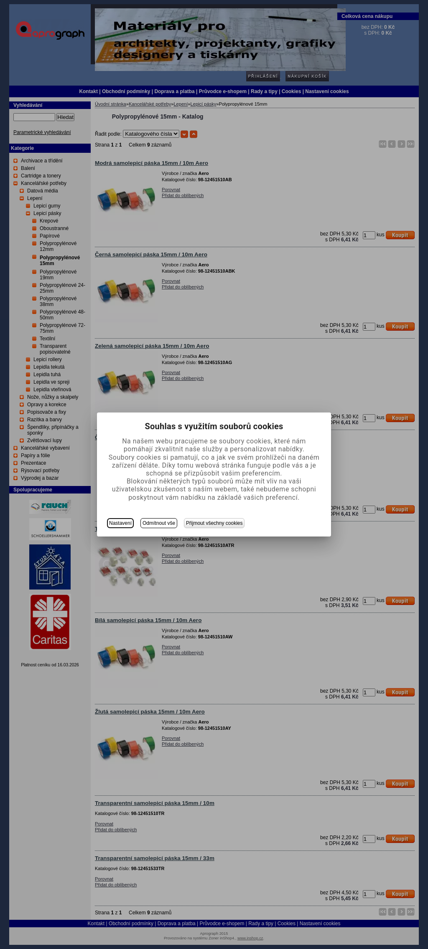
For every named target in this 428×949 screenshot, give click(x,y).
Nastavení (120, 523)
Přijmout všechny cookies (214, 523)
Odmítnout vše (159, 523)
